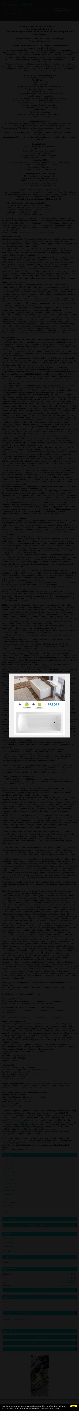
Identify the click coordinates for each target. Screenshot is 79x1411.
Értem (74, 1406)
